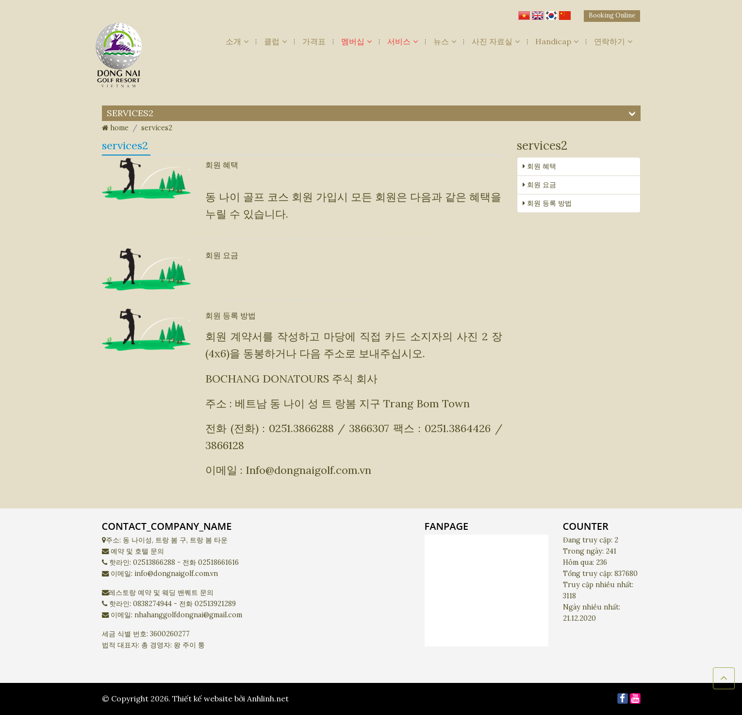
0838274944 (152, 603)
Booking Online (612, 15)
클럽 (275, 41)
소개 (237, 41)
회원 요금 (221, 255)
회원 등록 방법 (230, 315)
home (115, 127)
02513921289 (215, 603)
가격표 (314, 41)
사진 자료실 (496, 41)
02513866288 (154, 562)
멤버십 (356, 41)
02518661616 (218, 562)
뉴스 (444, 41)
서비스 (402, 41)
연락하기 (613, 41)
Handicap (556, 41)
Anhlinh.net (268, 698)
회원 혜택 (221, 165)
